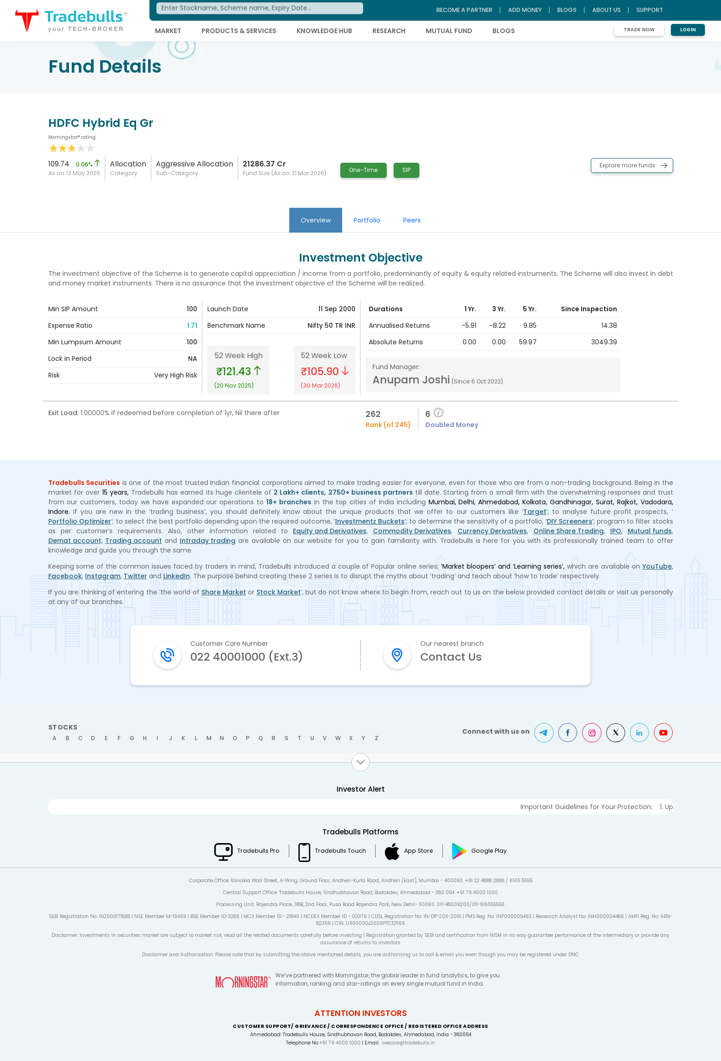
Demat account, (75, 540)
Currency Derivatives (492, 531)
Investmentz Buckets (370, 521)
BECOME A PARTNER (464, 10)
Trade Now (639, 29)
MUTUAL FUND (449, 30)
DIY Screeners (569, 521)
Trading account (133, 540)
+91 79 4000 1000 (339, 1042)
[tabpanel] (360, 341)
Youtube (663, 732)
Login (688, 29)
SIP (406, 170)
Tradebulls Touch (340, 851)
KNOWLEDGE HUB (324, 30)
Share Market (223, 592)
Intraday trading (207, 540)
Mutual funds (650, 531)
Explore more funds (627, 165)
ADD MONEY (525, 10)
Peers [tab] (412, 220)
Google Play (489, 851)
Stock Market (279, 592)
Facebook (65, 576)
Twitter (135, 576)
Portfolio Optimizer (79, 521)
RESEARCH (389, 30)
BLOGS (503, 30)
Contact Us (451, 656)
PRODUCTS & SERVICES (238, 30)
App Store (418, 851)
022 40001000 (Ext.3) (246, 656)
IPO (615, 531)
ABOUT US (606, 10)
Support (649, 10)
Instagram (102, 576)
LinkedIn (176, 576)
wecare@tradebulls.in (408, 1042)
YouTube (657, 566)
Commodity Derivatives (412, 531)
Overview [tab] (316, 220)
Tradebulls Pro (258, 851)
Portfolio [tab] (367, 220)
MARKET (168, 30)
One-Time (363, 170)
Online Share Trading (568, 531)
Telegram (544, 732)
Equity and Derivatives (329, 531)
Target (534, 511)
